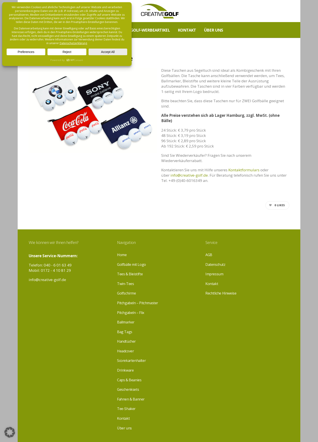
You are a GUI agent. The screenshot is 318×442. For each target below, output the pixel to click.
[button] (9, 432)
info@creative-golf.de (189, 175)
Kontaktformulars (243, 169)
